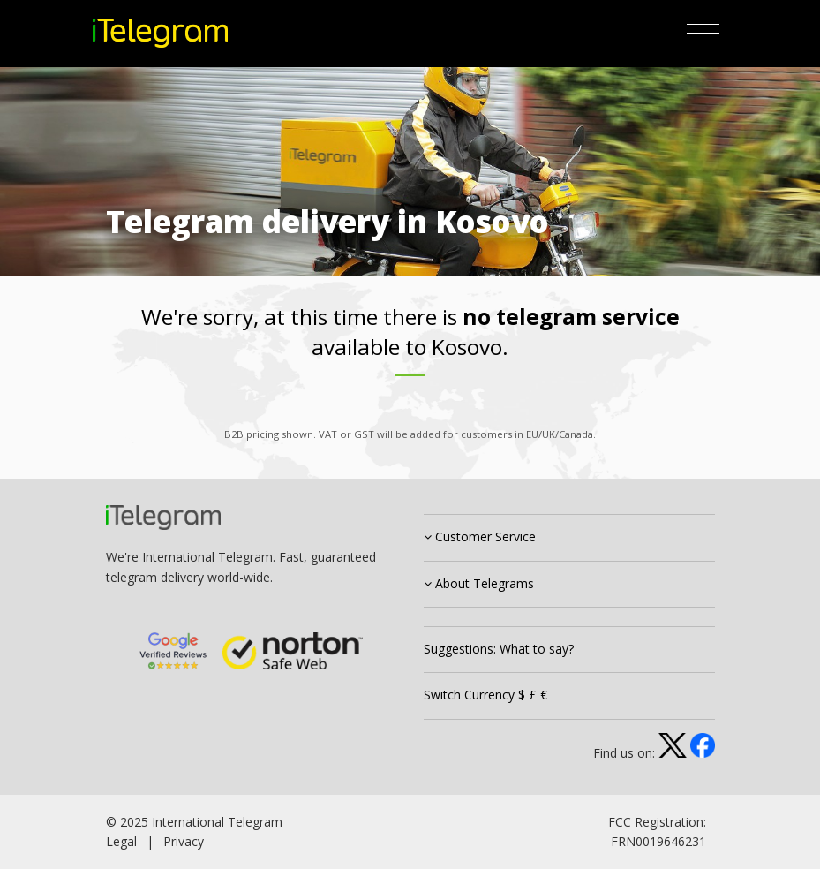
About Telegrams (479, 583)
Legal (121, 841)
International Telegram (217, 821)
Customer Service (480, 536)
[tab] (569, 538)
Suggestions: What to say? (499, 648)
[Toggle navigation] (703, 33)
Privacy (183, 841)
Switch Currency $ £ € (485, 694)
